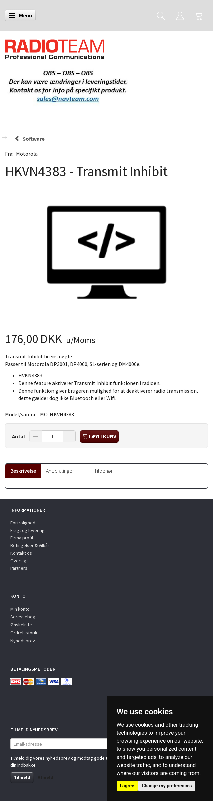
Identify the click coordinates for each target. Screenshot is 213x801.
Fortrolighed (22, 523)
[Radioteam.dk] (54, 47)
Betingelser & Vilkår (29, 545)
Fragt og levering (27, 530)
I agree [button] (127, 785)
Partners (18, 568)
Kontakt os (21, 553)
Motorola (27, 153)
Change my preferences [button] (167, 785)
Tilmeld (22, 777)
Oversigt (19, 561)
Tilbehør (103, 470)
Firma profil (21, 538)
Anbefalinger (60, 470)
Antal (19, 436)
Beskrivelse (23, 470)
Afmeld (46, 777)
